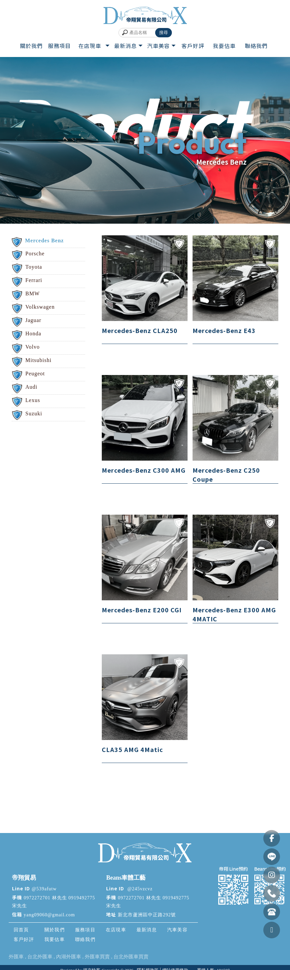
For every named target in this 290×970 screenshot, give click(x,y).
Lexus (32, 400)
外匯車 (16, 956)
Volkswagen (40, 307)
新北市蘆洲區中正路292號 (147, 914)
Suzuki (33, 413)
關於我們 (53, 929)
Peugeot (35, 373)
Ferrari (33, 280)
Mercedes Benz (44, 240)
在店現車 (115, 929)
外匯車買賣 (97, 956)
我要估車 (53, 939)
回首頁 (21, 929)
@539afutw (44, 888)
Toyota (33, 267)
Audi (31, 387)
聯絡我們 (84, 939)
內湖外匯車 (68, 956)
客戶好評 (23, 939)
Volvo (32, 347)
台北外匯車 (39, 956)
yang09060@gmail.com (49, 914)
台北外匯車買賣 (131, 956)
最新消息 (145, 929)
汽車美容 (176, 929)
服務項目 (84, 929)
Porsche (35, 253)
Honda (33, 333)
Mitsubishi (38, 360)
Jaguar (33, 320)
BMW (32, 293)
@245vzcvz (139, 888)
